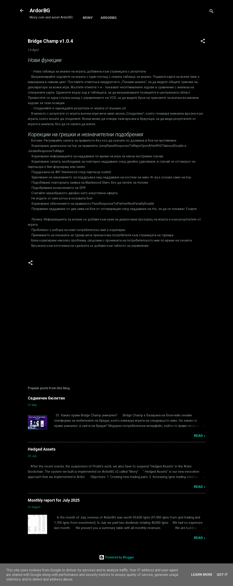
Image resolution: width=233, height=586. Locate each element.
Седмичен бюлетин (46, 398)
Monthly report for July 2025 (54, 500)
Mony (88, 18)
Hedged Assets (41, 449)
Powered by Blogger (116, 557)
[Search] (211, 12)
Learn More (201, 575)
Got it (222, 575)
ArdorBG (40, 10)
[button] (202, 41)
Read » (199, 436)
